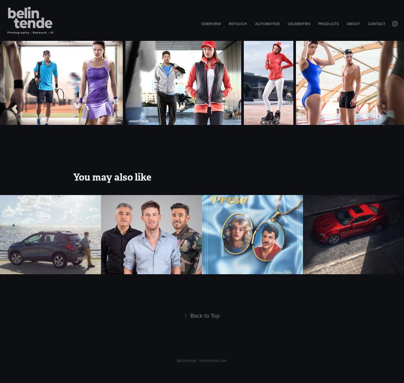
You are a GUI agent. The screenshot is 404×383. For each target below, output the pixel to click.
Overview (211, 23)
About (353, 23)
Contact (376, 23)
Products (328, 23)
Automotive (267, 23)
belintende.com (213, 360)
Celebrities (299, 23)
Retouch (238, 23)
